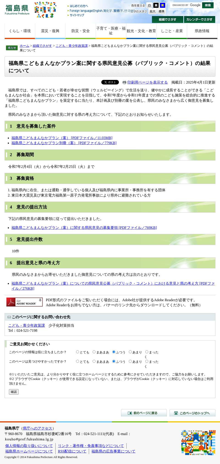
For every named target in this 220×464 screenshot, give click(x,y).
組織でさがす (167, 19)
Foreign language (101, 10)
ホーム (24, 46)
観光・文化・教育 (141, 31)
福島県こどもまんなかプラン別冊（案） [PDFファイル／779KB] (63, 143)
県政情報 (202, 31)
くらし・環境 (20, 31)
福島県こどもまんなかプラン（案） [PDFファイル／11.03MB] (61, 138)
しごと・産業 (172, 31)
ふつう (121, 352)
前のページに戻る (144, 412)
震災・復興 (50, 31)
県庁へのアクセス (37, 428)
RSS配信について (72, 451)
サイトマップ (101, 15)
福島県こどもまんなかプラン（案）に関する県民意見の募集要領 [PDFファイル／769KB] (84, 228)
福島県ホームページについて (29, 451)
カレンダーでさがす (199, 19)
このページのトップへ (192, 412)
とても (84, 352)
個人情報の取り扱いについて (29, 446)
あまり (137, 352)
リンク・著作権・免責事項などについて (91, 446)
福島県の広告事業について (113, 451)
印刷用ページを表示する (147, 82)
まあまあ (102, 352)
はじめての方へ (101, 6)
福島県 (17, 9)
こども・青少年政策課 (72, 46)
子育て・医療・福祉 (111, 30)
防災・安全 (81, 31)
